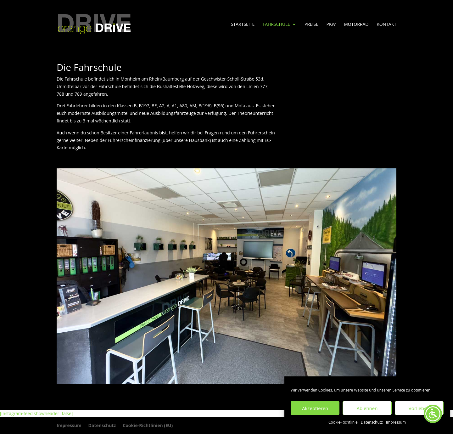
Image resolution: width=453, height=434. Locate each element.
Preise (311, 24)
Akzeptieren (315, 408)
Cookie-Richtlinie (343, 422)
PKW (331, 24)
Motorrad (356, 24)
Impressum (396, 422)
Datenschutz (372, 422)
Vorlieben (419, 408)
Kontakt (386, 24)
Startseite (242, 24)
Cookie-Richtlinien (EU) (148, 425)
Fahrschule (276, 24)
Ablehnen (367, 408)
